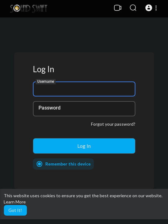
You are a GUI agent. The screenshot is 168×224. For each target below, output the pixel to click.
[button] (152, 8)
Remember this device (68, 163)
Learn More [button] (15, 201)
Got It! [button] (15, 210)
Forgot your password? (113, 124)
